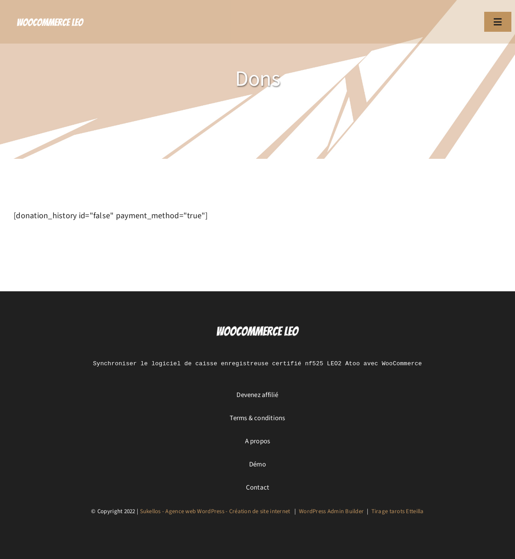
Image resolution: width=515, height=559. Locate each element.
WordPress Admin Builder (331, 511)
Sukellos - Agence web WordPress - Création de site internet (215, 511)
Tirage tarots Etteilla (397, 511)
